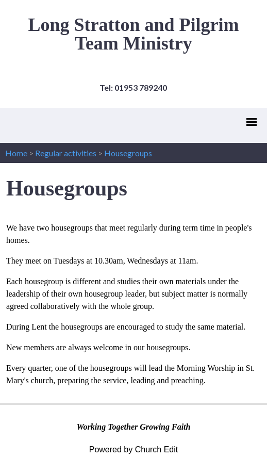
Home (16, 153)
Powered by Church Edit (133, 449)
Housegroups (128, 153)
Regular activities (65, 153)
